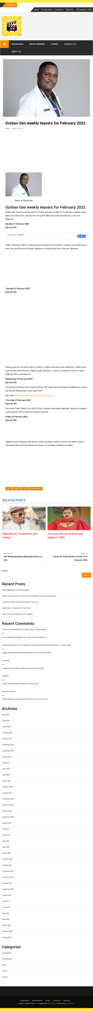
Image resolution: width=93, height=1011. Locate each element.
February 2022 (7, 931)
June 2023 (6, 835)
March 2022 (6, 925)
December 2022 (8, 871)
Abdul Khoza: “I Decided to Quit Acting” (16, 608)
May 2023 (5, 841)
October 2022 (7, 883)
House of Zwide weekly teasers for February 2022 (20, 684)
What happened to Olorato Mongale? (15, 590)
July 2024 (5, 763)
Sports (4, 971)
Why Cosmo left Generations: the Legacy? (17, 614)
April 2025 (6, 721)
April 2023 (6, 847)
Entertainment (37, 44)
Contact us (59, 9)
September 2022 (8, 889)
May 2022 (5, 913)
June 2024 (6, 769)
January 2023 (7, 865)
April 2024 (6, 775)
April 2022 (6, 919)
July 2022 (5, 901)
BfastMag (52, 1003)
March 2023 (6, 853)
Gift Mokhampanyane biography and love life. (34, 395)
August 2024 (6, 757)
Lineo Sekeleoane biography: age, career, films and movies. (23, 637)
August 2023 (6, 823)
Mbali (9, 488)
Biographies (18, 44)
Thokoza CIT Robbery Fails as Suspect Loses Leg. (20, 602)
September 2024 (8, 751)
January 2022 (7, 937)
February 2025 (7, 733)
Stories (54, 44)
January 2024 (7, 793)
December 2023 (8, 799)
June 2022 (6, 907)
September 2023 (8, 817)
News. (4, 965)
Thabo (24, 488)
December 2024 (8, 745)
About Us (69, 9)
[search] (41, 235)
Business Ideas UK (9, 691)
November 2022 (8, 877)
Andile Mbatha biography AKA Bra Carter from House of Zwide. (25, 699)
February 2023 (7, 859)
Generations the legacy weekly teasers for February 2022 (23, 668)
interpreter (6, 660)
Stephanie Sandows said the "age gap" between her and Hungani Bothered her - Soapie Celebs (36, 645)
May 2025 (5, 715)
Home (36, 9)
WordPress (70, 1003)
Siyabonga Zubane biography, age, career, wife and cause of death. (26, 653)
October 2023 (7, 811)
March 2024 (6, 781)
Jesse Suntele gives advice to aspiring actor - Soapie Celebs (24, 629)
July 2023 (5, 829)
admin (7, 128)
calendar (5, 676)
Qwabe (16, 488)
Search (5, 570)
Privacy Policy (47, 9)
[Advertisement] (46, 153)
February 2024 (7, 787)
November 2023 (8, 805)
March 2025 (6, 727)
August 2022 (6, 895)
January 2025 (7, 739)
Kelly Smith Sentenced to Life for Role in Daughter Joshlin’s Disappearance (29, 596)
